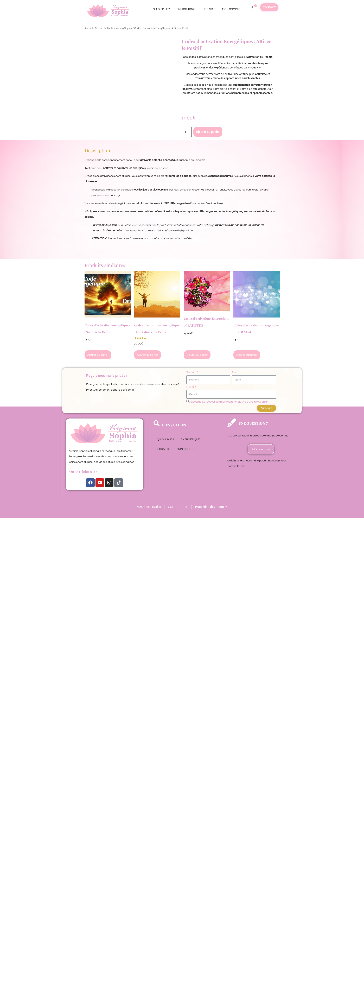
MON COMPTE (231, 9)
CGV (184, 507)
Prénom (191, 372)
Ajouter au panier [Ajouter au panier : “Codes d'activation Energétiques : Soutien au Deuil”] (97, 354)
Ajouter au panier (208, 132)
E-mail (190, 387)
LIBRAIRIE (208, 9)
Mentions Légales (149, 507)
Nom (235, 372)
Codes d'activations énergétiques (113, 28)
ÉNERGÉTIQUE (186, 9)
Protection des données (211, 507)
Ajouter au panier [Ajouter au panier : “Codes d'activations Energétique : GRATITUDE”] (197, 354)
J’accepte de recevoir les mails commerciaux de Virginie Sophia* (228, 401)
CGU (171, 507)
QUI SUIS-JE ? (161, 9)
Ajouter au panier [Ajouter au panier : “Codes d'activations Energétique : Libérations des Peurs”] (147, 354)
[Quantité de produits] (187, 132)
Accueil (89, 28)
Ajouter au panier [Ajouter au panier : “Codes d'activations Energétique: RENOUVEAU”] (246, 354)
